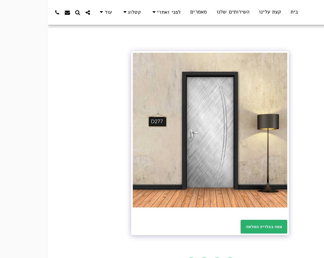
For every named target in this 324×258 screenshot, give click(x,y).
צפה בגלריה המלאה (216, 227)
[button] (117, 12)
